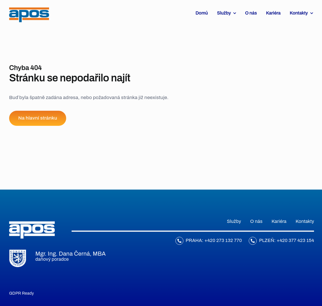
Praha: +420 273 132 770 (214, 240)
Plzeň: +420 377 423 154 (286, 240)
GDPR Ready (21, 293)
